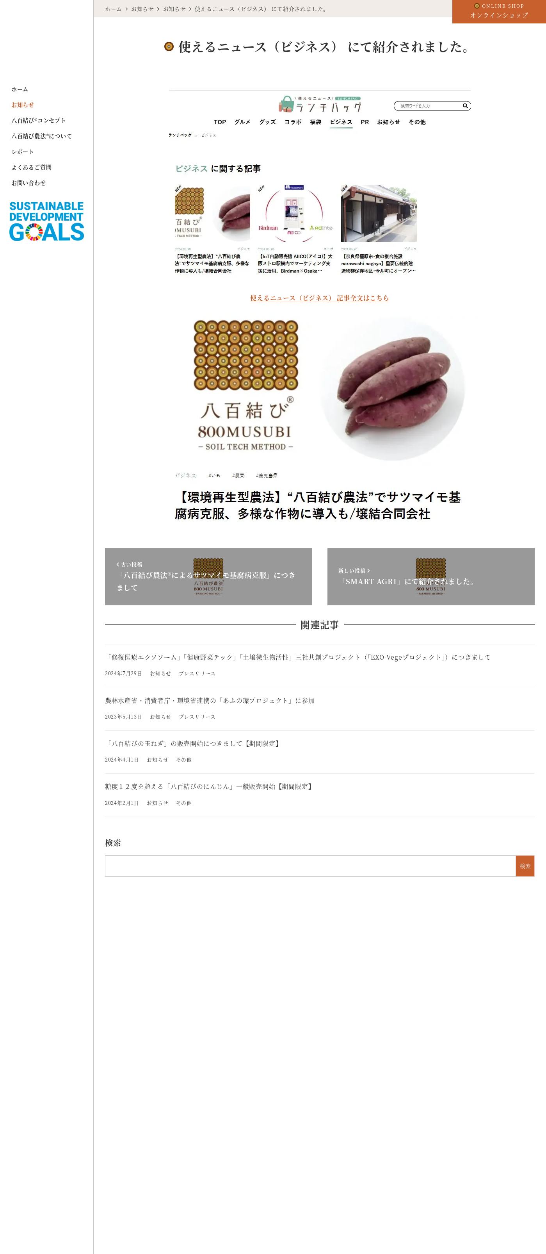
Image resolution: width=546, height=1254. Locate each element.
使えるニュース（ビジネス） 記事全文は (310, 297)
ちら (382, 297)
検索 (113, 842)
